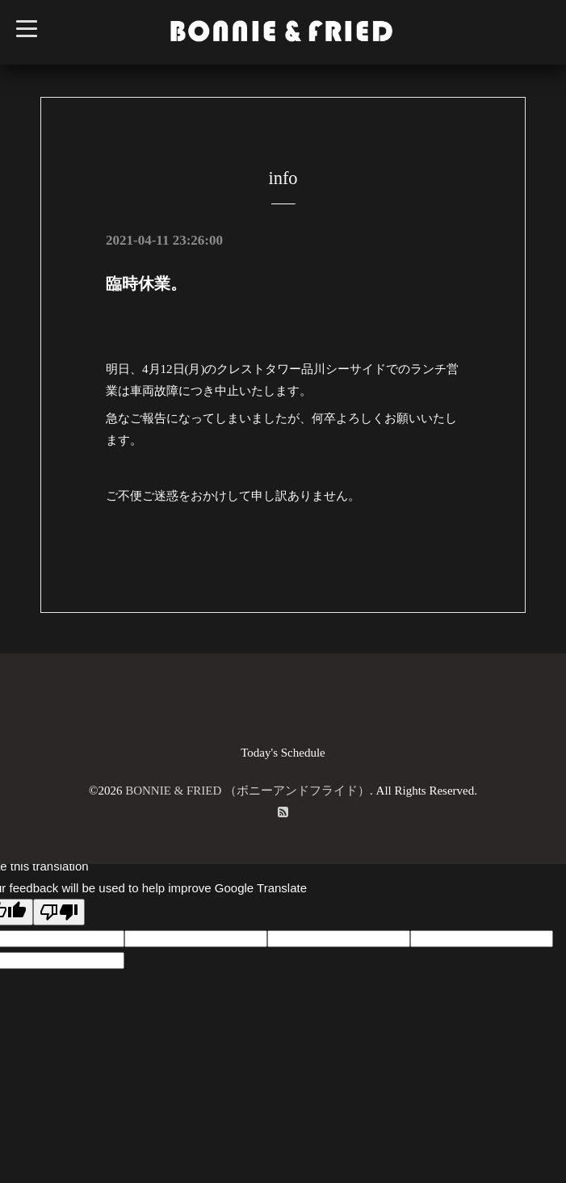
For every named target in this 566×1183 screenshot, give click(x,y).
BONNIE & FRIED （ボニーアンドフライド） (247, 790)
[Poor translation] (59, 912)
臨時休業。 (146, 283)
